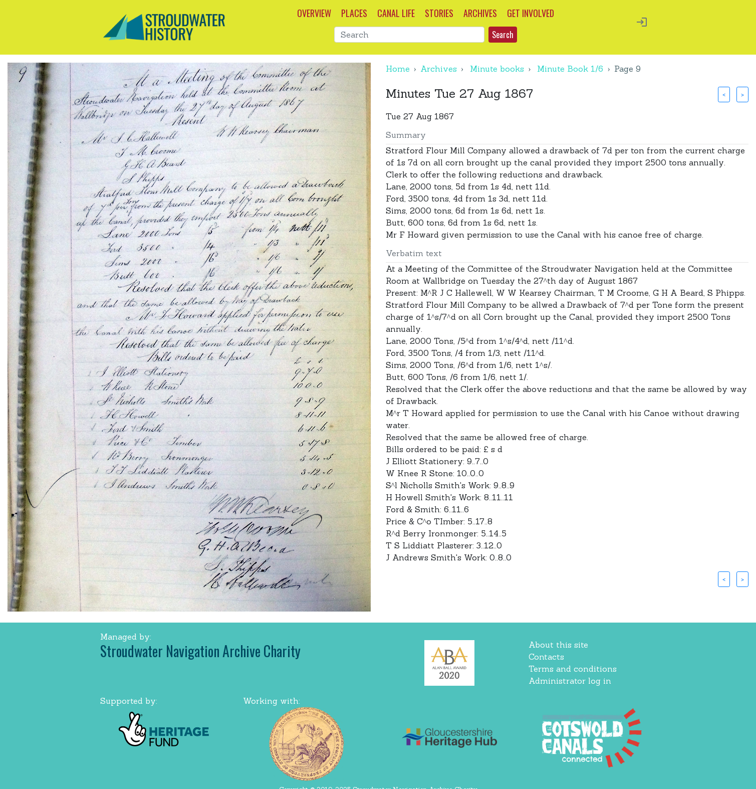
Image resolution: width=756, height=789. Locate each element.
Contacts (546, 657)
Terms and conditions (573, 669)
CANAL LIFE (396, 13)
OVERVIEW (314, 13)
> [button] (742, 94)
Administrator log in (570, 681)
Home (398, 69)
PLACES (354, 13)
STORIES (439, 13)
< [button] (723, 94)
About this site (558, 645)
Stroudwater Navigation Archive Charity (200, 651)
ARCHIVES (480, 13)
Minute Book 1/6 (570, 69)
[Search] (409, 35)
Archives (438, 69)
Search (503, 35)
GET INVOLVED (530, 13)
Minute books (497, 69)
